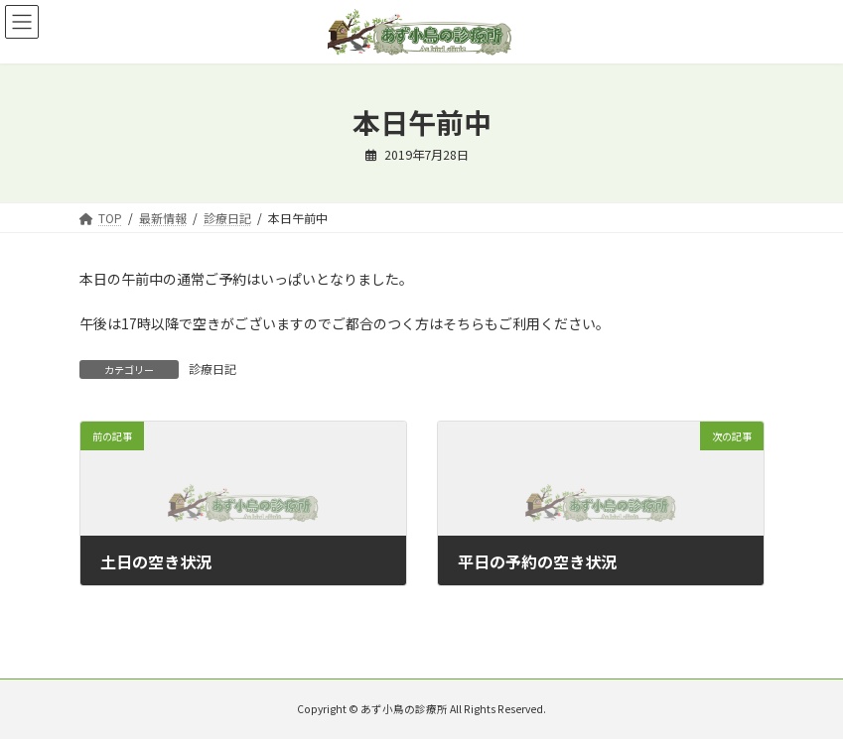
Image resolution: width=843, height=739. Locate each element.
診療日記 (212, 368)
